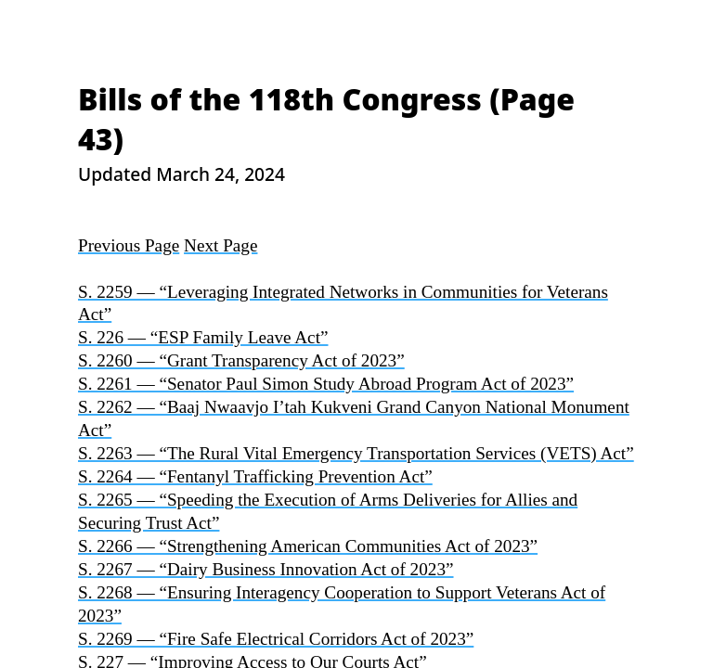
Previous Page (128, 245)
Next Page (220, 245)
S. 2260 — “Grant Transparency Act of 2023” (241, 360)
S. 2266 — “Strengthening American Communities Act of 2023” (308, 546)
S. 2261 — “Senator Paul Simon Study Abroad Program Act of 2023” (326, 383)
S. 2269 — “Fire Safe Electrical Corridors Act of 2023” (275, 639)
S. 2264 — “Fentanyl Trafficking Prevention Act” (255, 476)
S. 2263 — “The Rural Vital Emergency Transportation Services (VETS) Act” (356, 453)
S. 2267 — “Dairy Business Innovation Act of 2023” (266, 569)
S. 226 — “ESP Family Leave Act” (203, 337)
